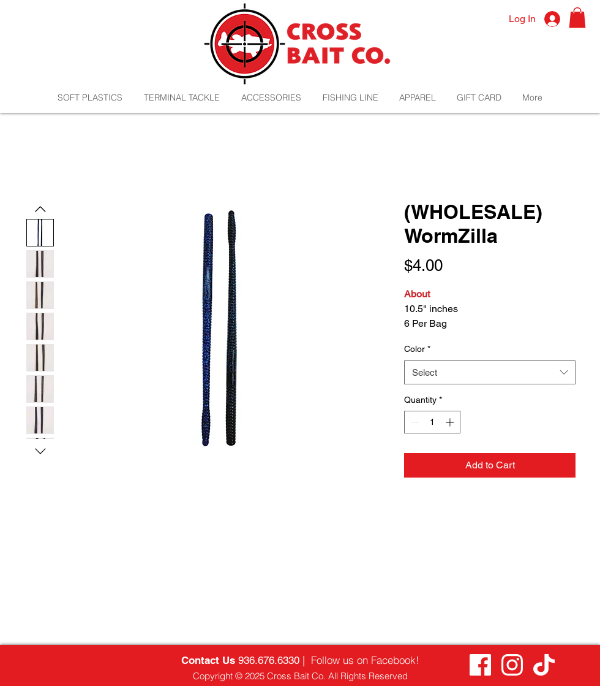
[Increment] (451, 422)
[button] (577, 17)
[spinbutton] (432, 422)
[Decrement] (413, 422)
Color (417, 349)
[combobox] (490, 372)
